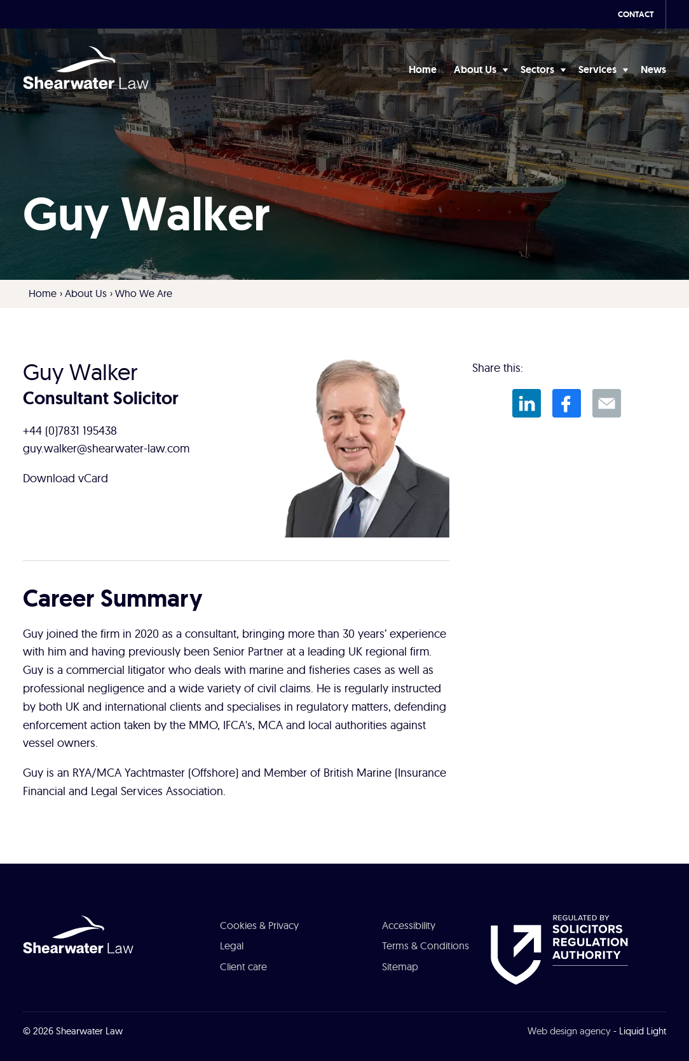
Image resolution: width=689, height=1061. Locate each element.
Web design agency (569, 1031)
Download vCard (65, 478)
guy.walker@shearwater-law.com (106, 448)
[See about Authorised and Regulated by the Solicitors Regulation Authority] (559, 948)
